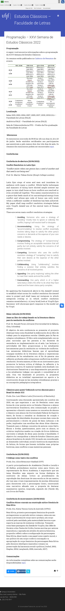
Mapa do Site (29, 8)
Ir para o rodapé (40, 5)
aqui (52, 146)
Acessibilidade (46, 8)
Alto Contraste (37, 8)
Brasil (4, 2)
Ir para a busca (28, 5)
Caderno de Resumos (44, 58)
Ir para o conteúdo (5, 5)
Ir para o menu (17, 5)
